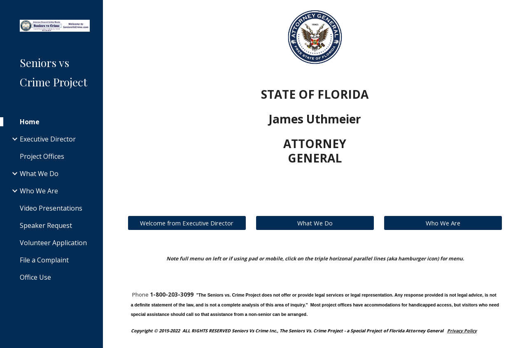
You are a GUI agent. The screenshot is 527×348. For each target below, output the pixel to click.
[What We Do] (315, 223)
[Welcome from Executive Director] (187, 223)
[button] (517, 11)
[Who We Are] (443, 223)
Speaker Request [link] (46, 225)
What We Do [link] (39, 173)
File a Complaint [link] (44, 259)
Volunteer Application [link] (53, 242)
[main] (315, 126)
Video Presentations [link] (51, 208)
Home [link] (30, 121)
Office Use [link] (35, 277)
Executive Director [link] (48, 139)
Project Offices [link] (42, 156)
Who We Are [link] (39, 190)
